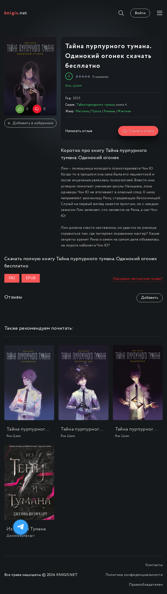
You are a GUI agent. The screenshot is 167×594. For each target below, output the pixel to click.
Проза (96, 111)
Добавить (149, 297)
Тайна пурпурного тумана (95, 104)
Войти (140, 13)
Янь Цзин (73, 86)
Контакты (154, 565)
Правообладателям (146, 584)
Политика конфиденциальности (134, 575)
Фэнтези (124, 111)
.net (15, 13)
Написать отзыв (78, 131)
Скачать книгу (138, 131)
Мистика (82, 111)
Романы (109, 111)
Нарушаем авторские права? (138, 279)
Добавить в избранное (30, 123)
